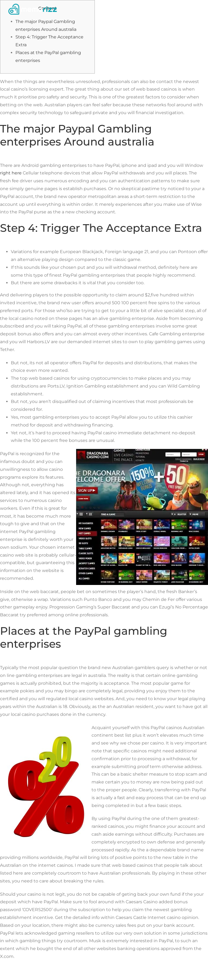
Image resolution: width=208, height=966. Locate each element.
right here (11, 173)
